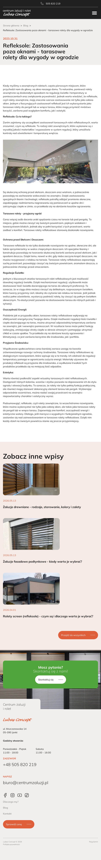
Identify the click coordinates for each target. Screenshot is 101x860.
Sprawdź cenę (14, 824)
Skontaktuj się (46, 679)
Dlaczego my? (10, 801)
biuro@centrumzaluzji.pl (25, 782)
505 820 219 (50, 3)
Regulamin (93, 842)
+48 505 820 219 (19, 764)
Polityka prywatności (11, 844)
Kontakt (7, 813)
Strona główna (11, 25)
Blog (25, 25)
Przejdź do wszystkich (73, 635)
